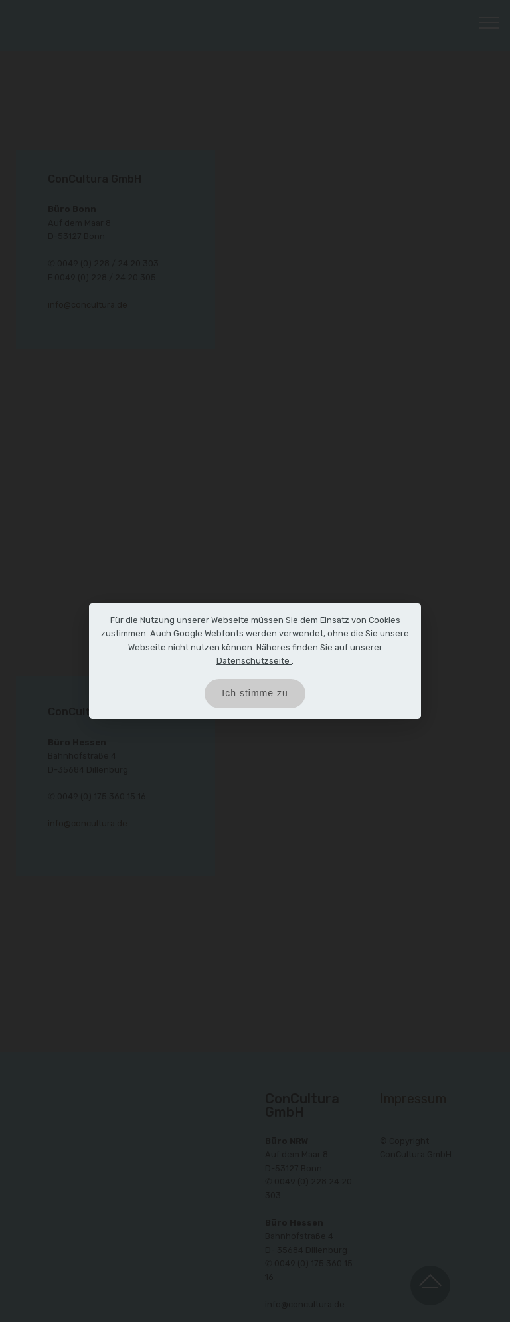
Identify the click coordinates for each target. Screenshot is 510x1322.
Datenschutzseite (254, 661)
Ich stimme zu (255, 693)
